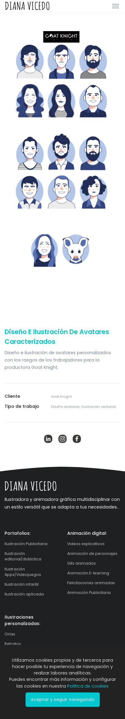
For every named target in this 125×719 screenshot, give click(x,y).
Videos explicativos (86, 543)
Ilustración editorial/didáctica (23, 556)
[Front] (27, 5)
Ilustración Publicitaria (26, 543)
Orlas (10, 634)
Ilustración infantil (22, 584)
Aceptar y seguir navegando (63, 699)
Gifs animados (81, 563)
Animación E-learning (88, 573)
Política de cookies (88, 686)
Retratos (13, 643)
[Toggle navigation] (115, 5)
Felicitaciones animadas (91, 582)
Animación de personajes (92, 553)
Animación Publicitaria (89, 592)
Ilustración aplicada (24, 594)
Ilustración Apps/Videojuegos (23, 571)
